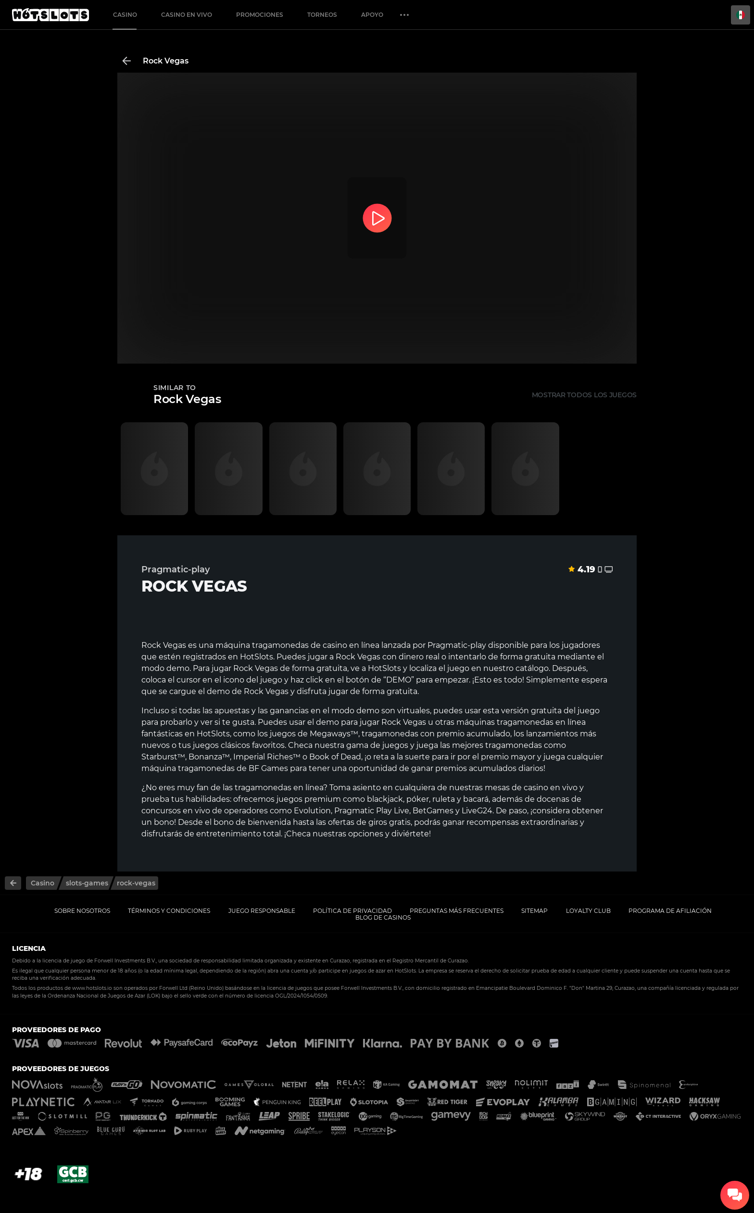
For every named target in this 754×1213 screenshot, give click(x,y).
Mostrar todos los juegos (584, 395)
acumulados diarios (506, 768)
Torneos (322, 14)
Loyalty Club (588, 910)
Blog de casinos (383, 917)
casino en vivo (551, 787)
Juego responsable (261, 910)
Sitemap (534, 910)
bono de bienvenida (252, 822)
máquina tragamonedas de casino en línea (297, 645)
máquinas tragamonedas (504, 722)
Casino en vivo (186, 14)
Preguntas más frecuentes (456, 910)
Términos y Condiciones (169, 910)
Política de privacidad (352, 910)
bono (164, 822)
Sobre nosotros (82, 910)
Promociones (259, 14)
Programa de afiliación (670, 910)
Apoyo (372, 14)
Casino (125, 14)
